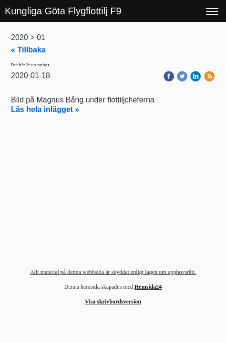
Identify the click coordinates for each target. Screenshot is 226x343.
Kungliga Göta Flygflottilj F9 (63, 11)
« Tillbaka (28, 50)
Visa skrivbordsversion (113, 301)
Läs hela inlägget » (45, 109)
